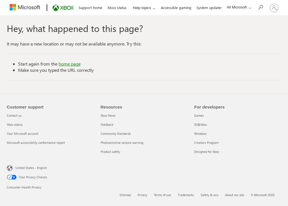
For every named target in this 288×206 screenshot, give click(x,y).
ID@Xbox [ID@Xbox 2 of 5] (200, 124)
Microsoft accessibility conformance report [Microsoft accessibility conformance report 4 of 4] (36, 142)
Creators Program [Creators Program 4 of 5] (206, 142)
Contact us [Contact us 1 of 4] (14, 115)
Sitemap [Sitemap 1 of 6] (125, 195)
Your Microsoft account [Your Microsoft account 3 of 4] (22, 133)
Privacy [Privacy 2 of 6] (142, 195)
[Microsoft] (26, 8)
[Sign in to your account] (274, 7)
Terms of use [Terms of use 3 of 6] (162, 195)
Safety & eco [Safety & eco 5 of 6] (209, 195)
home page (70, 64)
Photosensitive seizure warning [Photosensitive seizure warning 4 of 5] (122, 142)
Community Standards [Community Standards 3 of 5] (116, 133)
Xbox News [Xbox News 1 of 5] (108, 115)
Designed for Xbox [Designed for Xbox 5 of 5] (206, 151)
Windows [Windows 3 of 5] (200, 133)
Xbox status (117, 7)
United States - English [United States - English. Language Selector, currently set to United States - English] (31, 168)
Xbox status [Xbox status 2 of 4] (15, 124)
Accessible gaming (176, 7)
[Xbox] (62, 8)
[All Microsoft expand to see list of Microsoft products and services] (237, 7)
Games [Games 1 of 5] (199, 115)
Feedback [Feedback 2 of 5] (107, 124)
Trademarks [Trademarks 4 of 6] (186, 195)
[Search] (260, 7)
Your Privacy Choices (27, 177)
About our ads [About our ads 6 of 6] (234, 195)
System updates (209, 7)
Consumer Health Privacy (24, 187)
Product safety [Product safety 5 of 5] (110, 151)
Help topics (142, 8)
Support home (90, 7)
